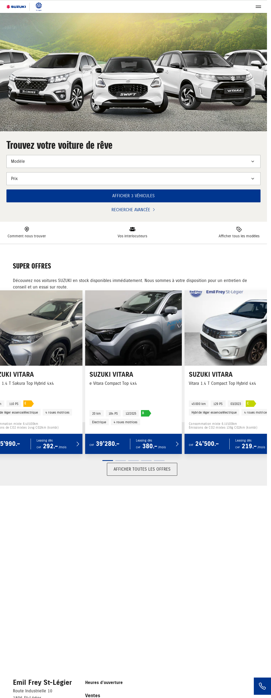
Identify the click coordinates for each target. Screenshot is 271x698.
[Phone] (262, 686)
